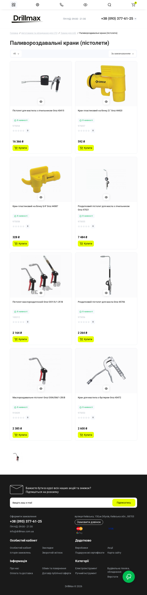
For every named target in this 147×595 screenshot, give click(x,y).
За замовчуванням (122, 53)
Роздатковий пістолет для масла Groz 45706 (101, 302)
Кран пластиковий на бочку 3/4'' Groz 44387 (35, 206)
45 (16, 53)
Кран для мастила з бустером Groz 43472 (99, 397)
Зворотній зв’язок (52, 552)
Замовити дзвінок (89, 522)
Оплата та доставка (21, 573)
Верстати (112, 576)
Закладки (47, 547)
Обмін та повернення (54, 568)
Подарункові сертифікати (89, 552)
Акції (110, 547)
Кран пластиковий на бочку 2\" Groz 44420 (100, 110)
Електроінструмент (86, 568)
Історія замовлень (20, 552)
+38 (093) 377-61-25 (117, 18)
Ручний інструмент (86, 573)
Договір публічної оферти (56, 573)
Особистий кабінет (20, 547)
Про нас (14, 568)
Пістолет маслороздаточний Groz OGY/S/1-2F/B (38, 302)
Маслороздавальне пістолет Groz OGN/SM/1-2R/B (39, 397)
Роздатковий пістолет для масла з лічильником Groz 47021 (104, 208)
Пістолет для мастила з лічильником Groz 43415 (38, 110)
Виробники (81, 547)
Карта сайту (114, 552)
